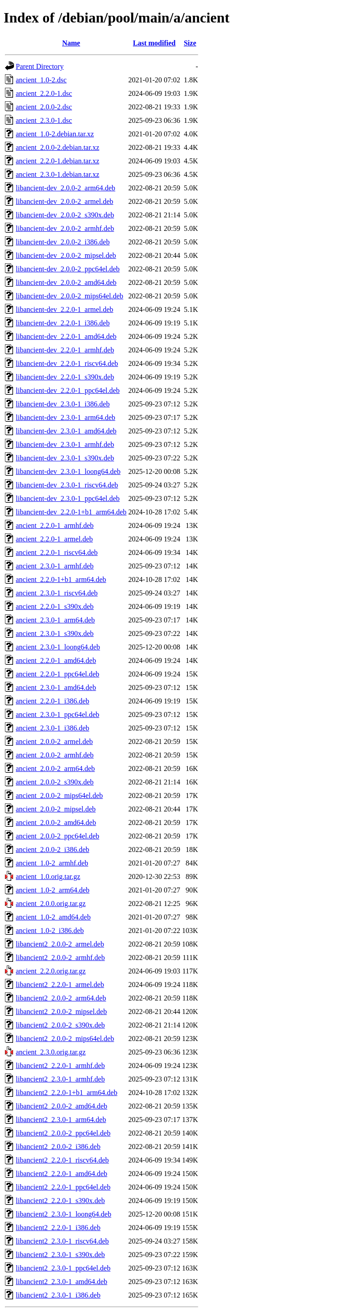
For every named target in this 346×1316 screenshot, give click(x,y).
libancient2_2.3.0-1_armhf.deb (60, 1079)
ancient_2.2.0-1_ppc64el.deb (57, 674)
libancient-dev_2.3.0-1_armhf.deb (65, 444)
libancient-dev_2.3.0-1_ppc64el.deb (68, 498)
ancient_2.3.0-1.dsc (44, 120)
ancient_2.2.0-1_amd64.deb (56, 660)
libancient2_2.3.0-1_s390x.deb (60, 1254)
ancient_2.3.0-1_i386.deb (52, 728)
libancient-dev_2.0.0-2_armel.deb (64, 201)
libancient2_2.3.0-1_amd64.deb (61, 1281)
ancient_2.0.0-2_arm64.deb (55, 768)
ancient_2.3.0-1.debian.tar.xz (57, 174)
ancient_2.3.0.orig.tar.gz (51, 1052)
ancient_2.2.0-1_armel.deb (54, 539)
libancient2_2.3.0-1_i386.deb (58, 1295)
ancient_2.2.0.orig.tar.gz (51, 971)
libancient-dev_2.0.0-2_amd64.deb (66, 282)
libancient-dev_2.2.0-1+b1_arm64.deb (71, 512)
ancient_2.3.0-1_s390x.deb (55, 633)
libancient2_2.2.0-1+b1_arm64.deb (66, 1092)
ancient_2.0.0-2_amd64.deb (56, 822)
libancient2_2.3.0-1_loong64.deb (63, 1214)
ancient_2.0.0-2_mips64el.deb (59, 795)
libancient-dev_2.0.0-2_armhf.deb (65, 228)
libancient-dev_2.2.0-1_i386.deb (62, 323)
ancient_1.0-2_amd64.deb (53, 917)
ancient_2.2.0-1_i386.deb (52, 701)
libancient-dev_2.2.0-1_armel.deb (64, 309)
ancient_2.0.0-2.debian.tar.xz (57, 147)
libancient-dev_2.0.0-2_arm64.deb (65, 188)
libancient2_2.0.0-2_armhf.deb (60, 957)
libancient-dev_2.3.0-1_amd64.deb (66, 431)
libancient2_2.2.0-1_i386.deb (58, 1227)
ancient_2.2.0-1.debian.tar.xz (57, 161)
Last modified (154, 43)
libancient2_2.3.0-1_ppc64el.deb (63, 1268)
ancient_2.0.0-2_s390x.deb (55, 782)
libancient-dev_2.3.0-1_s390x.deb (65, 458)
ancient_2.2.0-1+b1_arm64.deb (61, 579)
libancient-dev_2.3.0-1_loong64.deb (68, 471)
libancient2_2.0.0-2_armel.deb (60, 944)
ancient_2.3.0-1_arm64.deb (55, 620)
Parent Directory (40, 66)
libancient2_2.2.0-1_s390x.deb (60, 1200)
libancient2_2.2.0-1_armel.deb (60, 984)
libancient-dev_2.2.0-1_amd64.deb (66, 336)
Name (71, 43)
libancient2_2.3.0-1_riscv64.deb (62, 1241)
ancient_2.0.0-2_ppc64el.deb (57, 836)
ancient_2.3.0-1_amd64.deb (56, 687)
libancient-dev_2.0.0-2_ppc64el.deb (68, 269)
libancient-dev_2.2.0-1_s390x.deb (65, 377)
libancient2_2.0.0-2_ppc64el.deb (63, 1133)
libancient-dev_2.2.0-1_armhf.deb (65, 350)
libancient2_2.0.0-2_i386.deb (58, 1146)
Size (190, 43)
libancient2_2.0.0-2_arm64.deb (61, 998)
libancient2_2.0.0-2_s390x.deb (60, 1025)
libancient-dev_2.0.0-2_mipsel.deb (66, 255)
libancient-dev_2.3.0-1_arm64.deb (65, 417)
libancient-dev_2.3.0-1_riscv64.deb (67, 485)
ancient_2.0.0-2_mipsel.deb (56, 809)
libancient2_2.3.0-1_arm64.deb (61, 1119)
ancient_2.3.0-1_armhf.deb (55, 566)
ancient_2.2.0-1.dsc (44, 93)
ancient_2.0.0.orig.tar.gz (51, 903)
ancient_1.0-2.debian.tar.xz (55, 134)
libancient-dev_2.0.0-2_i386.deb (62, 242)
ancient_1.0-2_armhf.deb (52, 863)
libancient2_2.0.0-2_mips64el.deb (65, 1038)
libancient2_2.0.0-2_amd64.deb (61, 1106)
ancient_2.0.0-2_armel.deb (54, 741)
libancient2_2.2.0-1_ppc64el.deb (63, 1187)
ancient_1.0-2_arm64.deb (53, 890)
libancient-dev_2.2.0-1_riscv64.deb (67, 363)
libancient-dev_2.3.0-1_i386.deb (62, 404)
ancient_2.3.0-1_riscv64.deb (57, 593)
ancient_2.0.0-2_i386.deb (52, 849)
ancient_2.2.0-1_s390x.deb (55, 606)
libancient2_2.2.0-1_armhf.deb (60, 1065)
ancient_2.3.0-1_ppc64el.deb (57, 714)
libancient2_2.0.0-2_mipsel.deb (61, 1011)
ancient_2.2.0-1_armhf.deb (55, 525)
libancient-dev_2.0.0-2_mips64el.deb (69, 296)
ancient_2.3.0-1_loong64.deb (58, 647)
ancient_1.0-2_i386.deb (50, 930)
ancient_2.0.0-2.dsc (44, 107)
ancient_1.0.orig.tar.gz (48, 876)
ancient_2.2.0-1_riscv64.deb (57, 552)
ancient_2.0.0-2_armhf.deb (55, 755)
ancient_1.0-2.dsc (41, 80)
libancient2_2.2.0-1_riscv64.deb (62, 1160)
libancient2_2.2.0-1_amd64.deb (61, 1173)
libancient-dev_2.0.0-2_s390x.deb (65, 215)
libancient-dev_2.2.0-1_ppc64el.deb (68, 390)
